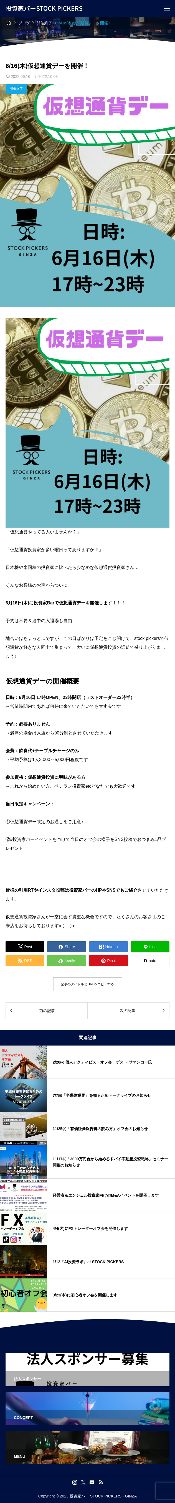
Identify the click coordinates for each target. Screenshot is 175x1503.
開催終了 (16, 89)
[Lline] (150, 946)
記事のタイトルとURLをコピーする (87, 984)
